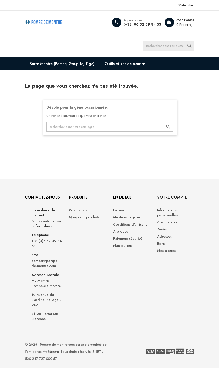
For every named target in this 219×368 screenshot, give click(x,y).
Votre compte (172, 197)
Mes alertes (166, 250)
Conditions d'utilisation (131, 224)
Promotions (78, 210)
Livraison (120, 210)
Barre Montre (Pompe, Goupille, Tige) (62, 63)
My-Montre (51, 351)
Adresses (164, 236)
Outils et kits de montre (125, 63)
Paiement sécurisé (127, 238)
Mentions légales (126, 217)
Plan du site (122, 245)
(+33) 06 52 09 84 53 (142, 24)
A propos (120, 231)
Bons (161, 243)
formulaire (44, 226)
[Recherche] (168, 46)
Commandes (167, 222)
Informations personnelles (167, 213)
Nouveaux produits (84, 217)
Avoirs (162, 229)
